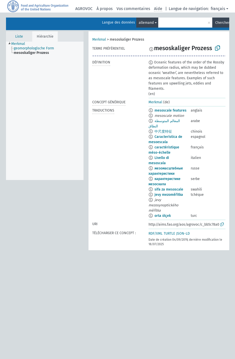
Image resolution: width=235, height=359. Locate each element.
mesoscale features (170, 110)
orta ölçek (162, 216)
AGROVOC (83, 8)
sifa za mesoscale (168, 189)
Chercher (222, 23)
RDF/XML (155, 233)
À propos (104, 8)
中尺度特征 (163, 131)
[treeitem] (20, 44)
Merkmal (99, 39)
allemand (146, 23)
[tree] (45, 111)
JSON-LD (183, 233)
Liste (19, 36)
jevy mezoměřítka (168, 195)
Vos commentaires (133, 8)
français (218, 8)
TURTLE (169, 233)
